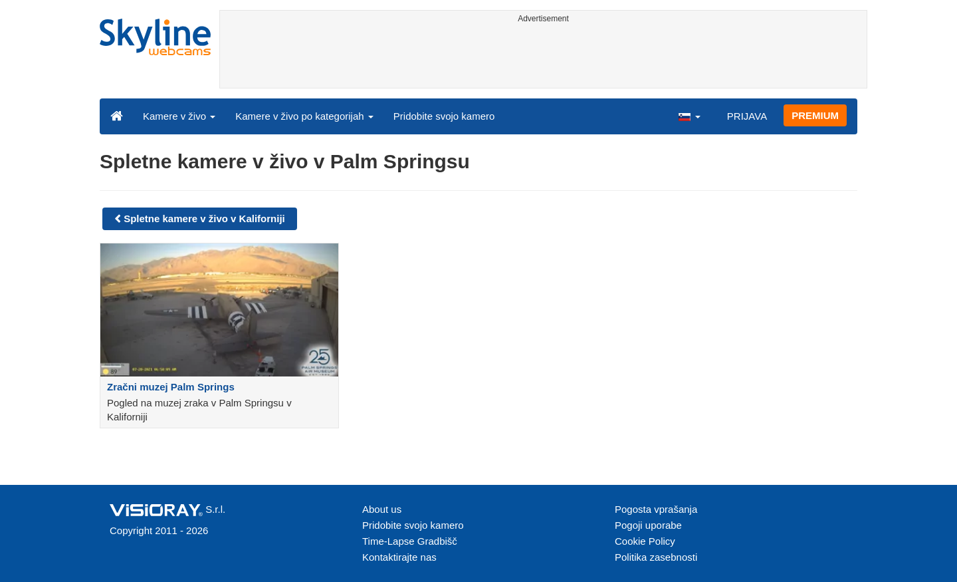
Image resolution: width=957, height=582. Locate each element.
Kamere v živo (179, 116)
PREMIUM (815, 115)
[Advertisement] (543, 58)
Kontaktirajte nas (399, 557)
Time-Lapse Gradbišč (409, 541)
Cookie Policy (645, 541)
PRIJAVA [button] (747, 116)
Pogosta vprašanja (656, 509)
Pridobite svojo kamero (444, 116)
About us (381, 509)
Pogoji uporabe (648, 525)
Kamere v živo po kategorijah (304, 116)
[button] (689, 115)
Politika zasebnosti (656, 557)
